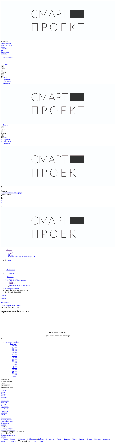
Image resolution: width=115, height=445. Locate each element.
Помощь (3, 414)
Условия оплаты (6, 418)
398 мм (14, 368)
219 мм (14, 356)
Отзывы (3, 404)
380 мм (14, 366)
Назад (10, 251)
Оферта (3, 437)
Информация (5, 407)
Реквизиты (4, 411)
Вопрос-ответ (5, 423)
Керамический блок (12, 342)
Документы (4, 406)
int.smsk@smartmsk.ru (12, 288)
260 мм (14, 359)
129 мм (14, 349)
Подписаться (5, 385)
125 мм (14, 347)
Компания (4, 397)
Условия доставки (6, 419)
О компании (5, 401)
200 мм (14, 352)
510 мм (14, 374)
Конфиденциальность (8, 435)
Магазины (4, 413)
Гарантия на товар (6, 421)
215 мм (14, 354)
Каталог (3, 390)
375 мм (14, 364)
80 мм (14, 376)
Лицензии (4, 402)
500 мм (14, 373)
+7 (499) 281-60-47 (7, 57)
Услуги (3, 395)
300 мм (14, 361)
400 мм (14, 369)
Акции (3, 392)
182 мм (14, 351)
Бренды (3, 394)
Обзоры (3, 425)
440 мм (14, 371)
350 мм (14, 363)
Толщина (13, 344)
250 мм (14, 357)
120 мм (14, 345)
